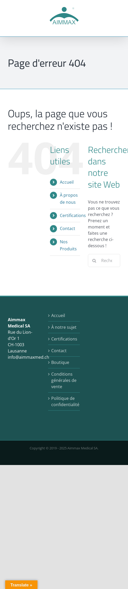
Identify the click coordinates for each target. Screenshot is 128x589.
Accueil (67, 182)
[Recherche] (94, 260)
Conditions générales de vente (63, 380)
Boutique (60, 362)
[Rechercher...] (104, 260)
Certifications (73, 215)
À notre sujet (63, 327)
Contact (67, 228)
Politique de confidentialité (64, 401)
